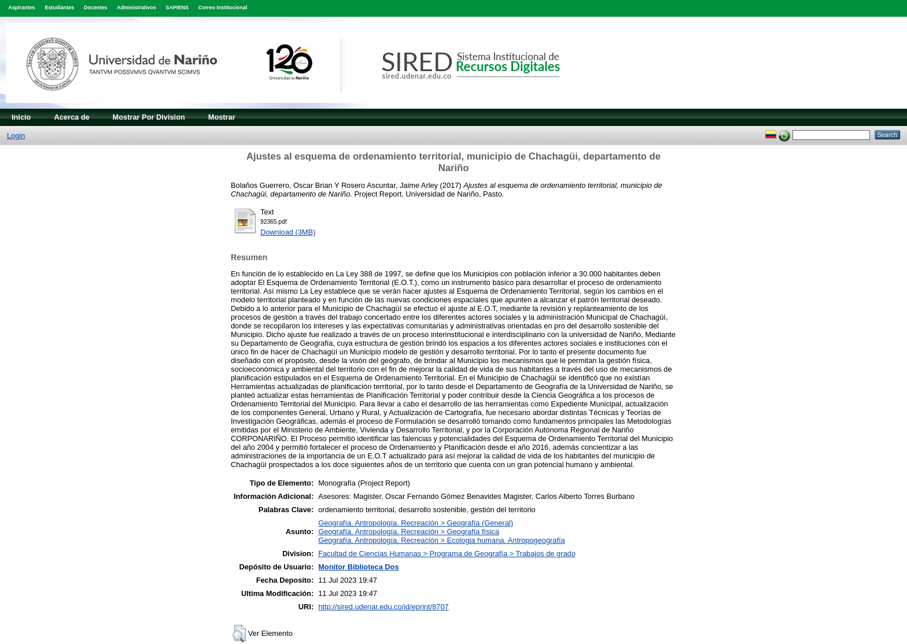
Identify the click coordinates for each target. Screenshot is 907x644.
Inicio (21, 117)
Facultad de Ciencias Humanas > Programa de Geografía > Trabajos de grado (447, 553)
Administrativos (136, 7)
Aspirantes (21, 7)
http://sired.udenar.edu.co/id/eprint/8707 (383, 606)
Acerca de (71, 117)
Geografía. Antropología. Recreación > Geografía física (408, 531)
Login (16, 135)
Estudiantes (59, 7)
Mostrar (221, 117)
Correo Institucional (223, 7)
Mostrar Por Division (149, 117)
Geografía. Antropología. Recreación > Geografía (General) (415, 523)
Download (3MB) (287, 232)
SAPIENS (177, 7)
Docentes (95, 7)
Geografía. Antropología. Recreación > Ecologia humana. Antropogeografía (441, 540)
